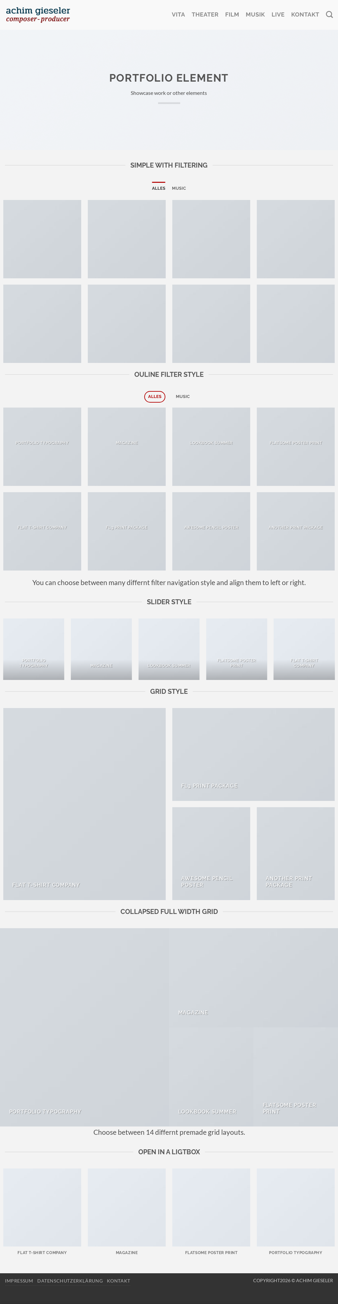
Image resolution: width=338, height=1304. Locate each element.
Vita (178, 14)
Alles (158, 188)
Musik (255, 14)
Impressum (19, 1281)
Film (232, 14)
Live (278, 14)
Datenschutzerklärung (70, 1281)
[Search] (329, 14)
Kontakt (305, 14)
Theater (205, 14)
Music (179, 188)
